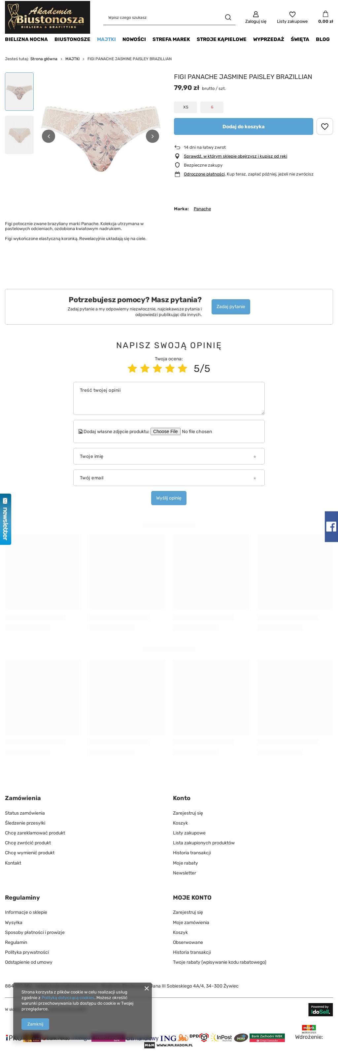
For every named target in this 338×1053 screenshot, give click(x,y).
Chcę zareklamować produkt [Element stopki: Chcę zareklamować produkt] (35, 833)
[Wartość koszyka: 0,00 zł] (325, 17)
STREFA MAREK (171, 39)
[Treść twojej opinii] (169, 398)
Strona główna (43, 59)
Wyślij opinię (169, 498)
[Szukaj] (227, 17)
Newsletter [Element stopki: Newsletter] (184, 873)
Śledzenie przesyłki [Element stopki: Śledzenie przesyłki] (25, 823)
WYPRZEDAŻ (268, 39)
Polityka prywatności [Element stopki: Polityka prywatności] (27, 952)
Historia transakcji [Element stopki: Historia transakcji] (192, 853)
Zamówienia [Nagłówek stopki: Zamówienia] (23, 798)
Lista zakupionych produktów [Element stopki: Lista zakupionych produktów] (204, 843)
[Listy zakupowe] (292, 17)
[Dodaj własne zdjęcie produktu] (201, 431)
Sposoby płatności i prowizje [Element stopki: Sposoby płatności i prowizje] (35, 932)
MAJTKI (106, 39)
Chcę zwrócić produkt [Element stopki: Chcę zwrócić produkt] (28, 843)
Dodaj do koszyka (243, 127)
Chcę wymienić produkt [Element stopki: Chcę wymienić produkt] (29, 853)
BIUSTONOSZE (72, 39)
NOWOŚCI (134, 39)
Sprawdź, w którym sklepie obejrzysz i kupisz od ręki (235, 156)
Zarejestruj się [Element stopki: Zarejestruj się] (188, 813)
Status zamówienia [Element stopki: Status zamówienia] (25, 813)
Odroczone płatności (204, 174)
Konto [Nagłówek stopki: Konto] (181, 798)
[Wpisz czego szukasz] (169, 17)
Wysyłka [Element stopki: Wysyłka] (13, 922)
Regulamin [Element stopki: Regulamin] (16, 942)
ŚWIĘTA (300, 39)
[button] (48, 136)
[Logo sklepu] (47, 17)
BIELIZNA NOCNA (26, 39)
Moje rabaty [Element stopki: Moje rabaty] (185, 863)
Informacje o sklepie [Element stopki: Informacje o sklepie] (26, 912)
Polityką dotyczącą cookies (68, 997)
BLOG (323, 39)
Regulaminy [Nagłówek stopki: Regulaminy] (22, 897)
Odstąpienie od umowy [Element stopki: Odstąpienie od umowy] (28, 962)
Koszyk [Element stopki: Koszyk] (180, 823)
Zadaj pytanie (231, 306)
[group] (100, 136)
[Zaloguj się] (255, 17)
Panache (202, 208)
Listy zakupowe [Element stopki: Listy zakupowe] (189, 833)
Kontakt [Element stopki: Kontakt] (13, 863)
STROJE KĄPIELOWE (222, 39)
